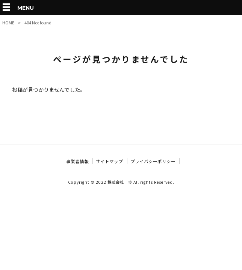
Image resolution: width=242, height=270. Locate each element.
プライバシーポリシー (152, 161)
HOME (8, 23)
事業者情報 (77, 161)
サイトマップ (109, 161)
